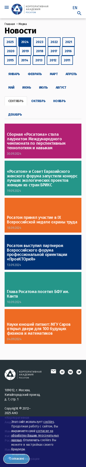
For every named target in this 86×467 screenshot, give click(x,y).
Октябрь (38, 101)
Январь (14, 74)
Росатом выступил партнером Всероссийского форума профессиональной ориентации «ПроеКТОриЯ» (37, 252)
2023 (39, 42)
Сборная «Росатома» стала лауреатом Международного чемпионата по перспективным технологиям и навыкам (36, 141)
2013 (38, 60)
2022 (54, 42)
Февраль (35, 74)
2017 (53, 51)
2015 (10, 60)
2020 (10, 51)
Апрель (71, 74)
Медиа (23, 24)
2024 (25, 42)
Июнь (26, 88)
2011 (67, 60)
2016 (68, 51)
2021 (68, 42)
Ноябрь (59, 101)
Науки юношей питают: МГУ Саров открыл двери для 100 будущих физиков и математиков (38, 329)
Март (54, 74)
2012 (53, 60)
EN (75, 7)
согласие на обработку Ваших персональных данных (35, 435)
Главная (10, 24)
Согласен (16, 459)
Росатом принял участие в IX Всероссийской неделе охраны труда (42, 220)
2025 (10, 42)
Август (61, 88)
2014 (24, 60)
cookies (48, 422)
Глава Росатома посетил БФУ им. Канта (38, 294)
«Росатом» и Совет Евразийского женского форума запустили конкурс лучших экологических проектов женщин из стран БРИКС (42, 178)
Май (11, 88)
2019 (25, 51)
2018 (39, 51)
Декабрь (15, 115)
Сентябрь (15, 101)
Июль (43, 88)
